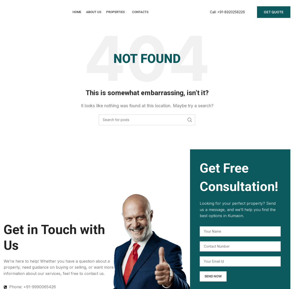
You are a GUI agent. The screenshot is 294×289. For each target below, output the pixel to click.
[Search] (147, 119)
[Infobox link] (227, 12)
